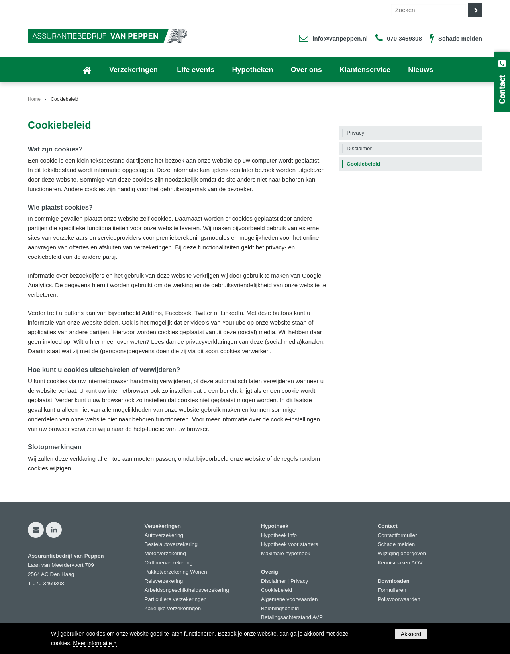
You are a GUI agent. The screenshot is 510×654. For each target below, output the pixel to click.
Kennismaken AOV (400, 563)
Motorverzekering (165, 553)
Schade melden (460, 38)
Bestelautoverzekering (171, 544)
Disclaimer (273, 581)
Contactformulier (397, 535)
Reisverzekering (164, 581)
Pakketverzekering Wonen (176, 572)
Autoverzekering (164, 535)
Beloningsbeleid (280, 608)
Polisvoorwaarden (399, 599)
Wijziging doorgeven (402, 553)
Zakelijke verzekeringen (173, 608)
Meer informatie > (94, 643)
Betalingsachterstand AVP (292, 617)
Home (34, 99)
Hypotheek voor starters (289, 544)
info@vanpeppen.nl (340, 38)
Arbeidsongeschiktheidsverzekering (187, 590)
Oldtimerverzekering (169, 563)
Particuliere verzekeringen (176, 599)
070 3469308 (404, 38)
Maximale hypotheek (285, 553)
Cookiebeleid (276, 590)
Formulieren (392, 590)
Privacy (299, 581)
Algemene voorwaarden (289, 599)
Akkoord (411, 634)
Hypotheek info (279, 535)
